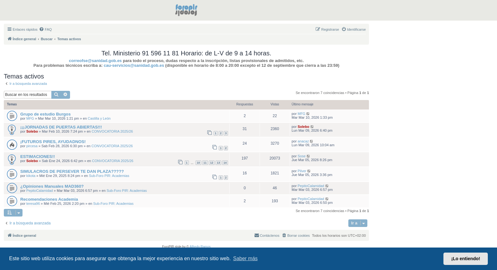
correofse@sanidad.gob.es (95, 60)
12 (211, 162)
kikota (31, 176)
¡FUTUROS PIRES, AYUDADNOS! (53, 141)
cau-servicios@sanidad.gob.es (134, 65)
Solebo (32, 131)
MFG (30, 118)
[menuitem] (45, 29)
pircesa (31, 146)
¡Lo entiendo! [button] (465, 258)
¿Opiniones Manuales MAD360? (52, 186)
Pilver (302, 171)
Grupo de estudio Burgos (45, 114)
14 (225, 162)
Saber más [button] (245, 258)
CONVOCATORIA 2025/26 (112, 131)
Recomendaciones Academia (49, 199)
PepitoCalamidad (39, 190)
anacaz (303, 141)
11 (205, 162)
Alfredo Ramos (200, 246)
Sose (302, 156)
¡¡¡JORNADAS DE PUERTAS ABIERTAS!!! (61, 127)
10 (198, 162)
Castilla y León (99, 118)
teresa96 (33, 203)
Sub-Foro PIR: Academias (109, 176)
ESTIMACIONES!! (37, 156)
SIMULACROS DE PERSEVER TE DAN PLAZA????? (72, 171)
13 (218, 162)
